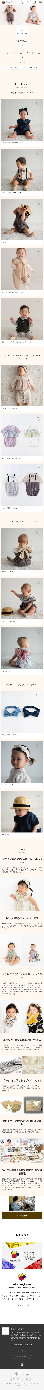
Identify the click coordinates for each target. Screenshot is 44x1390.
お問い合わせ (34, 1383)
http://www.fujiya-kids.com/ (22, 1344)
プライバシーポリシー (20, 1383)
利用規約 (8, 1383)
